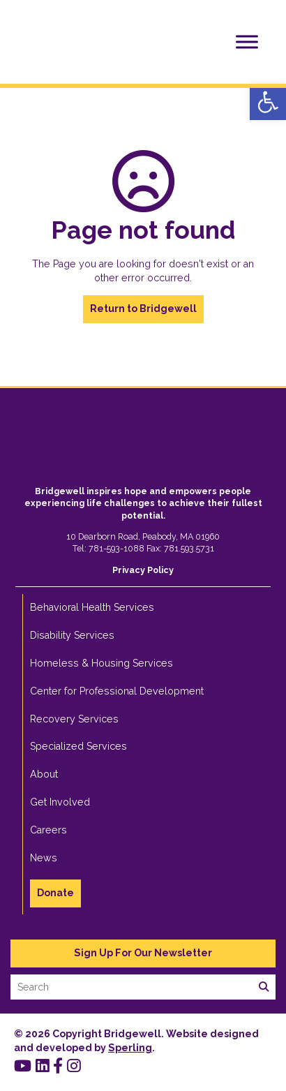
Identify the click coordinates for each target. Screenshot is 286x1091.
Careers (48, 830)
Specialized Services (78, 746)
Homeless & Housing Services (101, 663)
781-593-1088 (116, 548)
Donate (55, 892)
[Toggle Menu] (247, 41)
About (44, 774)
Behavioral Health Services (92, 607)
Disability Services (72, 635)
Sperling (130, 1047)
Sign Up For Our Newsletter (143, 952)
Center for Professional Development (117, 691)
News (43, 857)
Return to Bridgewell (143, 308)
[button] (268, 102)
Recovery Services (74, 719)
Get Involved (60, 802)
